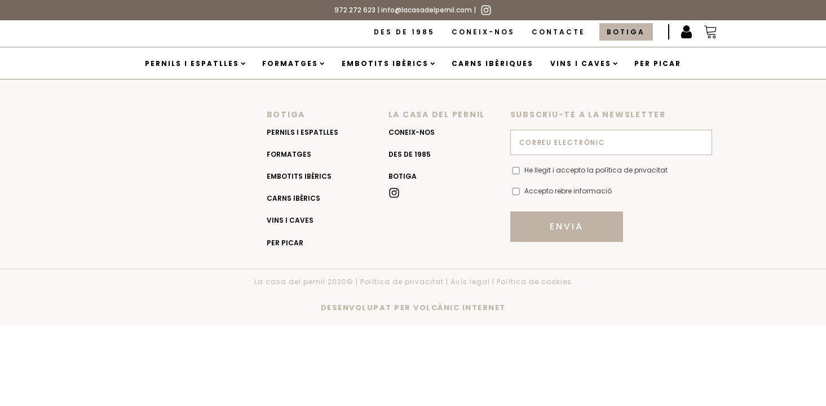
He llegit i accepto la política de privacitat (596, 170)
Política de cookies (534, 281)
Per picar (657, 63)
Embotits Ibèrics (388, 63)
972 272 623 (355, 10)
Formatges (293, 63)
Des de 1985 (404, 32)
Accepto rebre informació (568, 191)
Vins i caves (583, 63)
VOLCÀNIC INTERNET (459, 307)
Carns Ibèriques (492, 63)
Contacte (558, 32)
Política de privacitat (402, 281)
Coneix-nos (483, 32)
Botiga (626, 32)
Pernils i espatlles (195, 63)
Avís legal (470, 281)
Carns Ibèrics (293, 198)
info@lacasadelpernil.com (426, 10)
